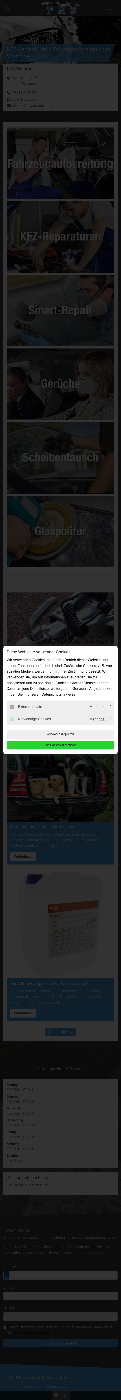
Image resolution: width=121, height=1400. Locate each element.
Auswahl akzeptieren (60, 734)
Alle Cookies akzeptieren (60, 745)
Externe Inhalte (26, 707)
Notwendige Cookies (30, 719)
